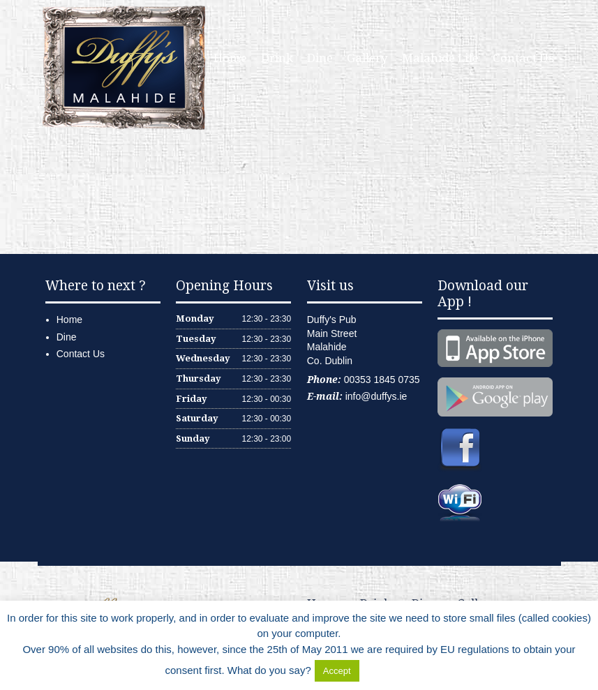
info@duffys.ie (376, 396)
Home (230, 58)
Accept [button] (337, 671)
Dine (320, 58)
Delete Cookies (397, 670)
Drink (277, 58)
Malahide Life (440, 58)
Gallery (367, 58)
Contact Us (523, 58)
